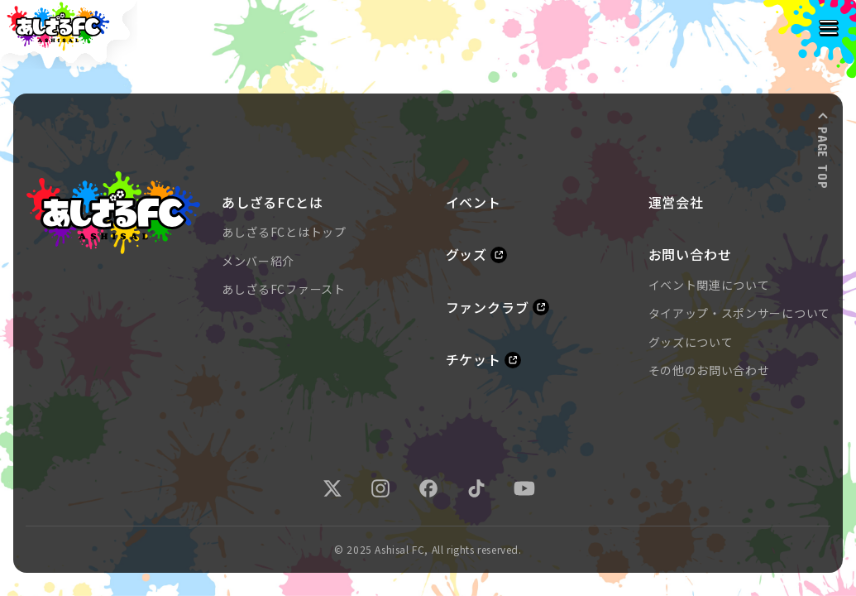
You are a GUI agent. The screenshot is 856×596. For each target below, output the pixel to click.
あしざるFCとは (272, 202)
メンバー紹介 (258, 260)
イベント (473, 202)
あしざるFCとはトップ (284, 231)
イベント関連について (709, 284)
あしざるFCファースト (284, 289)
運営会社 (676, 202)
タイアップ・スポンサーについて (739, 313)
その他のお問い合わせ (709, 370)
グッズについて (691, 342)
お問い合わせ (690, 254)
